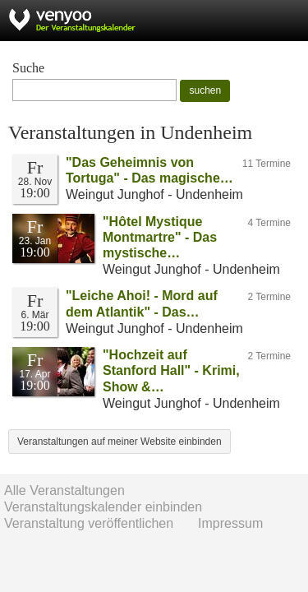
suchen (205, 90)
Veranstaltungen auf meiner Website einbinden (119, 441)
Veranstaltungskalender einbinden (103, 507)
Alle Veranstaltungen (64, 490)
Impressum (230, 523)
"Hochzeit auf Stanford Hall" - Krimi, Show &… (171, 370)
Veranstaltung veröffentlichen (88, 523)
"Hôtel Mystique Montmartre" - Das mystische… (160, 237)
